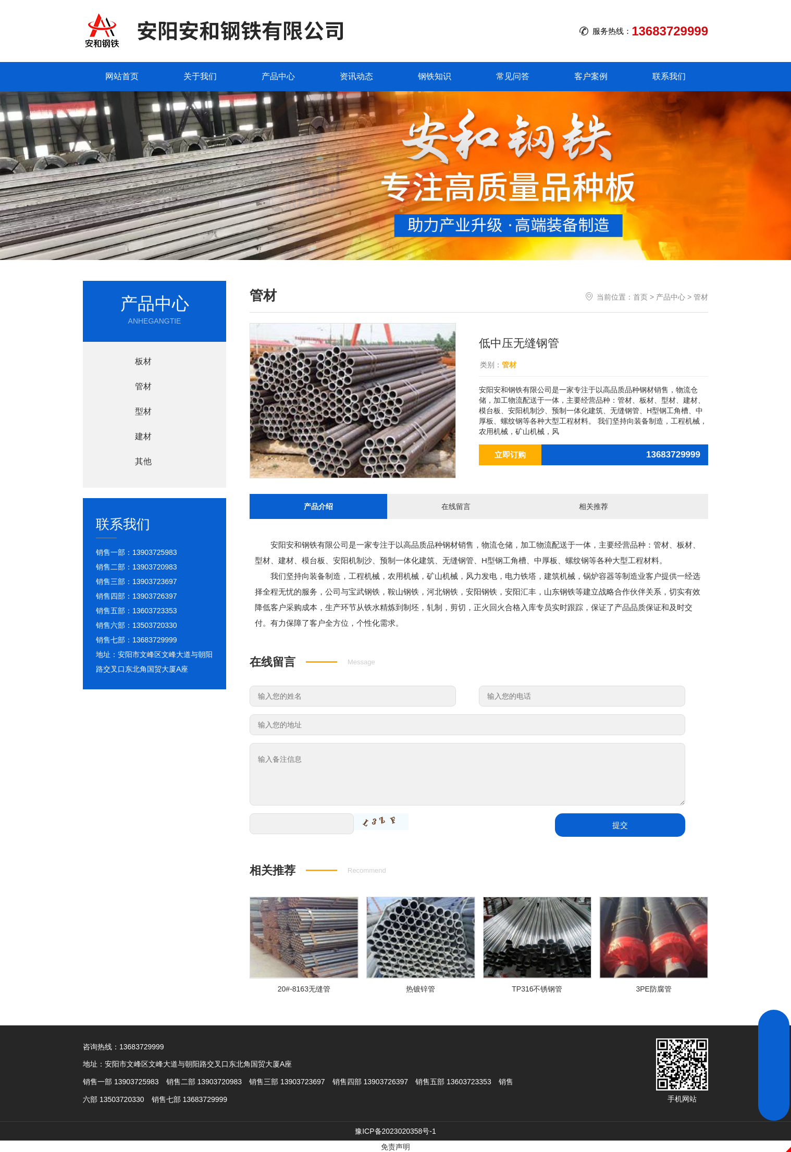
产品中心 (278, 76)
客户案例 (591, 76)
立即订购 (510, 454)
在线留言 (456, 505)
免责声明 (395, 1146)
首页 (640, 297)
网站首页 (122, 76)
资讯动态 (356, 76)
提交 (620, 823)
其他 (143, 461)
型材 (143, 411)
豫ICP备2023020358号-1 (395, 1130)
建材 (143, 436)
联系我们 (669, 76)
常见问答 (512, 76)
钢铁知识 (434, 76)
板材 (143, 361)
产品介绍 (318, 505)
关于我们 (200, 76)
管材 (701, 297)
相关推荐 (593, 505)
